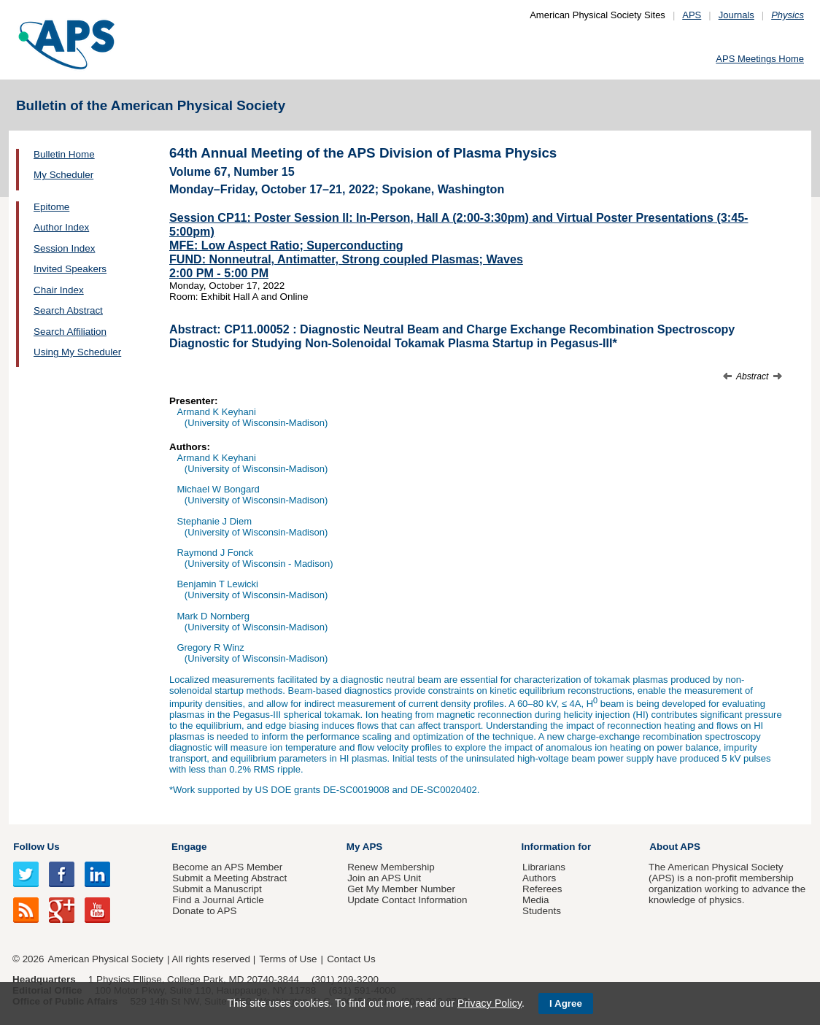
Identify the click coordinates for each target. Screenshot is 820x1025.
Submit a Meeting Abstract (229, 878)
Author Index (61, 227)
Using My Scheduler (77, 352)
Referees (542, 888)
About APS (674, 846)
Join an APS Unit (384, 878)
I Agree (565, 1003)
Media (535, 899)
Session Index (64, 248)
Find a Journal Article (217, 899)
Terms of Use (288, 959)
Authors (539, 878)
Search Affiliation (70, 331)
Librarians (543, 867)
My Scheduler (63, 174)
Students (541, 910)
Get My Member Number (401, 888)
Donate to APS (204, 910)
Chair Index (59, 290)
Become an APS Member (227, 867)
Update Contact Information (407, 899)
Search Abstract (68, 310)
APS (691, 14)
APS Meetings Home (760, 58)
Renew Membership (391, 867)
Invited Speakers (70, 268)
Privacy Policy (489, 1003)
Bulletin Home (64, 154)
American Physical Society (105, 959)
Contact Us (351, 959)
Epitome (51, 206)
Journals (736, 14)
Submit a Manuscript (216, 888)
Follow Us (36, 846)
